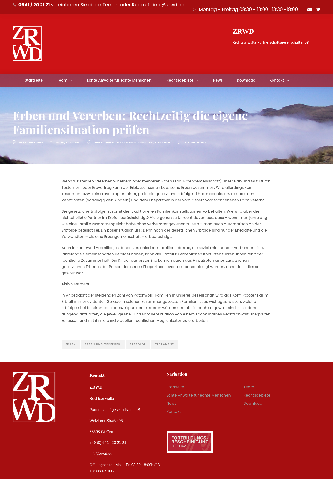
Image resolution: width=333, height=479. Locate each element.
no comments (196, 142)
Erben (98, 142)
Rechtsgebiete (180, 80)
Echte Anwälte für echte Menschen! (120, 80)
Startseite (34, 80)
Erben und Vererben (121, 142)
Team (62, 80)
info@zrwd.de (101, 454)
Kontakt (277, 80)
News (218, 80)
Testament (163, 142)
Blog (60, 142)
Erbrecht (73, 142)
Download (246, 80)
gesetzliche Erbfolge (174, 194)
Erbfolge (145, 142)
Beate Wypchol (31, 142)
